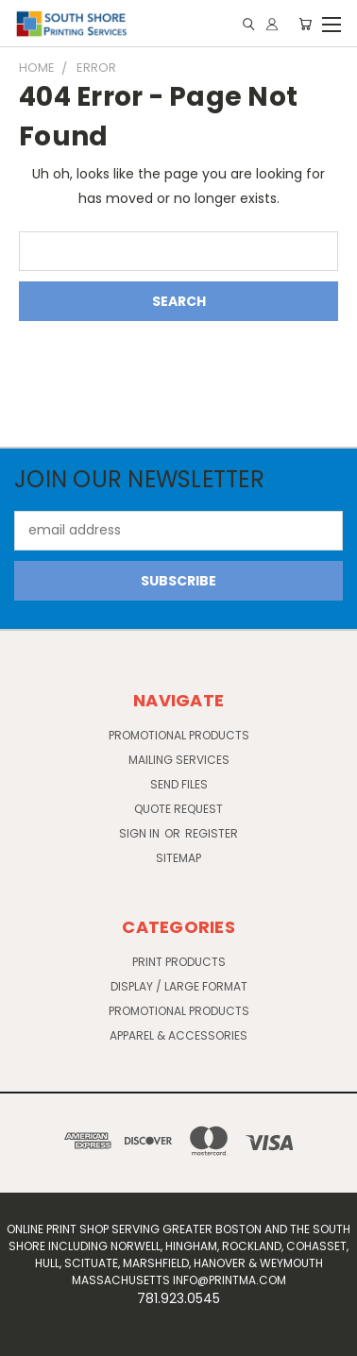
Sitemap (178, 858)
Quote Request (178, 809)
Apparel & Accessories (178, 1035)
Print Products (179, 962)
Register (211, 833)
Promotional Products (179, 735)
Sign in (140, 833)
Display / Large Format (178, 986)
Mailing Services (179, 760)
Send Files (179, 784)
